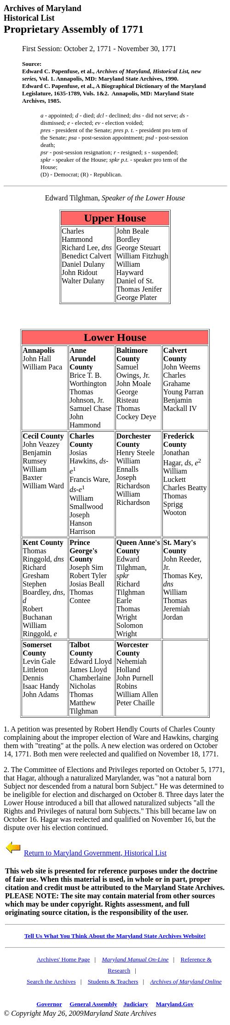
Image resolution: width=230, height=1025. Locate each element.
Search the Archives (51, 981)
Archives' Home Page (63, 959)
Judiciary (135, 1004)
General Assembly (93, 1004)
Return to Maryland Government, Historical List (95, 853)
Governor (49, 1004)
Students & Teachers (113, 981)
